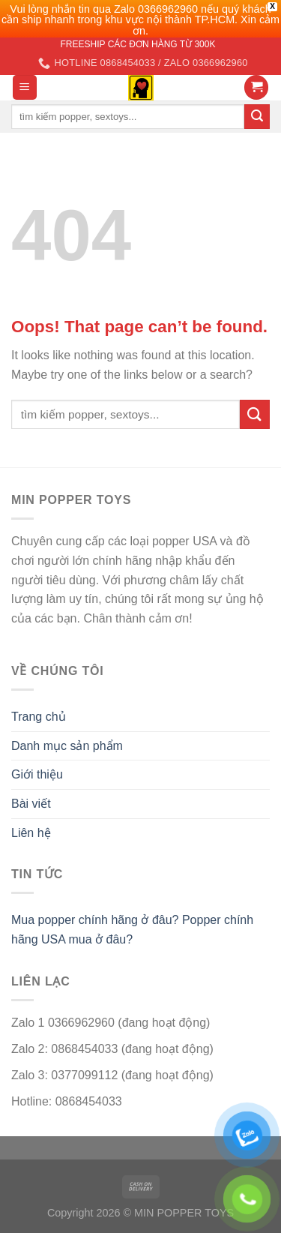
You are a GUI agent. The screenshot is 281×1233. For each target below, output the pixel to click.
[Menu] (25, 87)
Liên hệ (31, 832)
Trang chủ (38, 716)
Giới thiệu (37, 774)
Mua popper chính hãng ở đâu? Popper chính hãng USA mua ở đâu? (132, 930)
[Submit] (255, 414)
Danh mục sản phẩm (67, 746)
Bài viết (31, 803)
